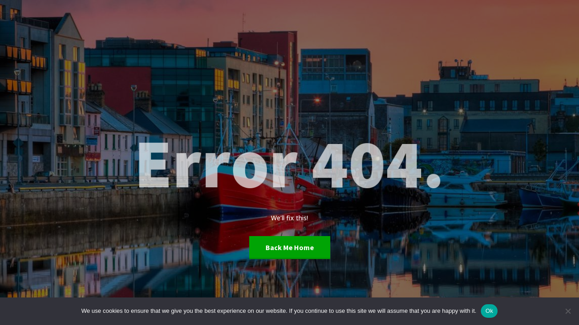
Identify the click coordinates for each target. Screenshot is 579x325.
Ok (489, 310)
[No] (567, 311)
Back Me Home (290, 247)
